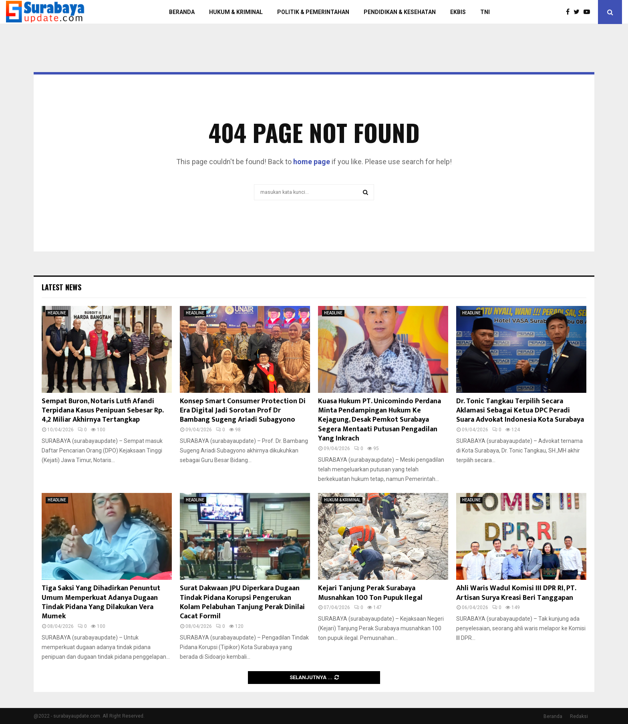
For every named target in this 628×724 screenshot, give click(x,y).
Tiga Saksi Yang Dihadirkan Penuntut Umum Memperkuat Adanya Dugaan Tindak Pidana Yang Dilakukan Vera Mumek (101, 602)
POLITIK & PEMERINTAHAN (313, 12)
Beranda (552, 716)
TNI (485, 12)
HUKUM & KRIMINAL (236, 12)
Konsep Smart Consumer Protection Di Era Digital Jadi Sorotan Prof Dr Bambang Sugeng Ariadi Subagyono (243, 410)
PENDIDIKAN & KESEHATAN (400, 12)
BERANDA (182, 12)
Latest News (61, 287)
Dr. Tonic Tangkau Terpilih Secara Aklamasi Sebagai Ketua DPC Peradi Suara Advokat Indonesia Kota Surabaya (520, 410)
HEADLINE (57, 313)
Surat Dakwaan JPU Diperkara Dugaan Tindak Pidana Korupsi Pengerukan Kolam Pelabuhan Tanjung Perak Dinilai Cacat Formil (242, 602)
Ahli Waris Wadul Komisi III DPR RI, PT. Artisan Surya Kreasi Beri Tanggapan (516, 592)
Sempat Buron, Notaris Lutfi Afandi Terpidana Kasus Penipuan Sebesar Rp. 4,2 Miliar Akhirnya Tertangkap (102, 410)
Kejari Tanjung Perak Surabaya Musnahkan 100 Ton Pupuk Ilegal (370, 592)
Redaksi (579, 716)
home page (311, 161)
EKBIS (458, 12)
